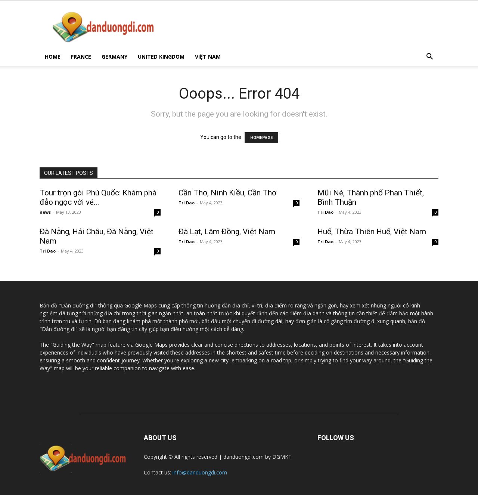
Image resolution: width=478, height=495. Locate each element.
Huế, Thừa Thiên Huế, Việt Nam (371, 231)
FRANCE (81, 56)
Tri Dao (187, 202)
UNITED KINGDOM (161, 56)
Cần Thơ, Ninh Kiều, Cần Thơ (227, 192)
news (45, 212)
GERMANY (114, 56)
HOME (52, 56)
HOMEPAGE (261, 137)
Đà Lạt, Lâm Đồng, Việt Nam (227, 231)
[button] (429, 57)
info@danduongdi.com (200, 472)
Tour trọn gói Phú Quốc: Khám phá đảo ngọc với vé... (98, 197)
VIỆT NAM (208, 56)
